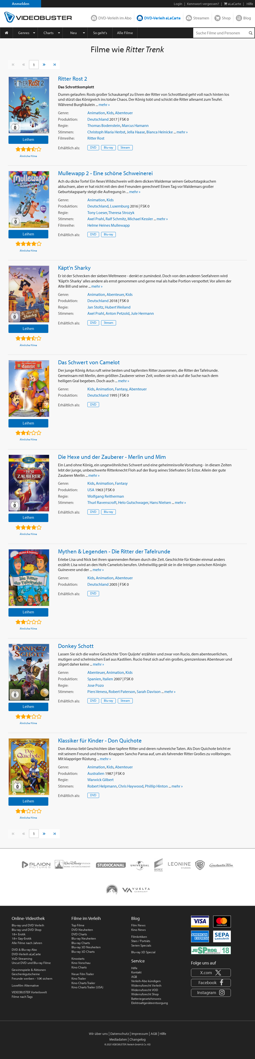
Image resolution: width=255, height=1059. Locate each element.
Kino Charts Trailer (83, 983)
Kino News (138, 930)
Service (138, 961)
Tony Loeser (97, 212)
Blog (247, 17)
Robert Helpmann (102, 786)
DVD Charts (79, 934)
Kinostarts (77, 958)
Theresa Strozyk (121, 212)
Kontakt (136, 972)
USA (90, 489)
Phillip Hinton (156, 786)
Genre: (63, 112)
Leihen (28, 139)
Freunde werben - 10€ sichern (32, 978)
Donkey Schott (76, 645)
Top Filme (77, 925)
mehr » (104, 104)
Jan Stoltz (95, 307)
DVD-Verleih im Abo (114, 17)
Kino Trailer (78, 978)
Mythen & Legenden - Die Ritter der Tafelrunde (114, 551)
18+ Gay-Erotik (21, 938)
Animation (96, 112)
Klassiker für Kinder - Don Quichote (100, 740)
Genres (23, 32)
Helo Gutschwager (133, 502)
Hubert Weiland (117, 307)
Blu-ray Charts (80, 943)
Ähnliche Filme (28, 156)
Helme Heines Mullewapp (108, 225)
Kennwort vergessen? (203, 3)
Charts (49, 32)
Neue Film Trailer (82, 974)
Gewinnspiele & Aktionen (29, 970)
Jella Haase (136, 131)
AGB (134, 977)
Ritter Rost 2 (72, 78)
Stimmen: (66, 131)
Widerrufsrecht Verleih (146, 985)
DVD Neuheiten (82, 930)
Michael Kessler (140, 218)
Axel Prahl (95, 218)
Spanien (94, 678)
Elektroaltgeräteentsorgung (149, 1003)
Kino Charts (79, 967)
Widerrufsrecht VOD (144, 990)
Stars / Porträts (140, 941)
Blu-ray (108, 147)
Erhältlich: (69, 147)
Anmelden (20, 3)
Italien (108, 678)
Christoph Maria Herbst (106, 131)
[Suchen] (250, 33)
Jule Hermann (142, 313)
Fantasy (121, 388)
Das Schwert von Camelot (89, 362)
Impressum (139, 1033)
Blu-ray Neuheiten (83, 938)
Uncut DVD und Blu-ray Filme (31, 963)
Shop (226, 17)
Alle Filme (125, 32)
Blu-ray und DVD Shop (26, 930)
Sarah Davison (149, 691)
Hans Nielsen (160, 502)
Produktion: (68, 119)
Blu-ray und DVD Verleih (28, 925)
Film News (138, 925)
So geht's (100, 32)
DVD (93, 147)
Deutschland (98, 119)
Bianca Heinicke (159, 131)
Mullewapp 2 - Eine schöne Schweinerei (105, 173)
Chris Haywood (130, 786)
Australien (95, 773)
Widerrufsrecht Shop (145, 994)
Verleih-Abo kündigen (146, 981)
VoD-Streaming (22, 958)
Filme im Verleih (86, 918)
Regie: (63, 125)
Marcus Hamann (135, 125)
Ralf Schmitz (116, 218)
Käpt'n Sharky (74, 267)
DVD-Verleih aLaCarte (162, 17)
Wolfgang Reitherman (105, 496)
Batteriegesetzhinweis (146, 999)
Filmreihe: (66, 138)
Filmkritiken (139, 937)
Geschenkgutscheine (26, 974)
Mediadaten (118, 1039)
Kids (110, 112)
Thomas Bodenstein (103, 125)
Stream (125, 147)
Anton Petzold (117, 313)
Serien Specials (141, 945)
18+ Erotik (18, 934)
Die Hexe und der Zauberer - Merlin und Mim (112, 456)
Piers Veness (97, 691)
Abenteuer (124, 112)
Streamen (201, 17)
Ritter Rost (95, 138)
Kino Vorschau (80, 963)
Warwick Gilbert (100, 779)
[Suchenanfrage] (224, 33)
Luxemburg (119, 206)
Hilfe (134, 968)
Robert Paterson (122, 691)
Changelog (137, 1039)
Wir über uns (98, 1033)
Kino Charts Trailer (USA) (87, 987)
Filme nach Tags (22, 997)
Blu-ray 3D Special (143, 952)
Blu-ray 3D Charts (83, 951)
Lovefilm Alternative (25, 985)
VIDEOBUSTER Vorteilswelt (29, 992)
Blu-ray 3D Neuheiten (86, 947)
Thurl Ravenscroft (102, 502)
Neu (73, 32)
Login (178, 3)
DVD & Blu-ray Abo (24, 950)
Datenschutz (119, 1033)
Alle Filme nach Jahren (27, 943)
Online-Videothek (28, 918)
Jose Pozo (95, 685)
